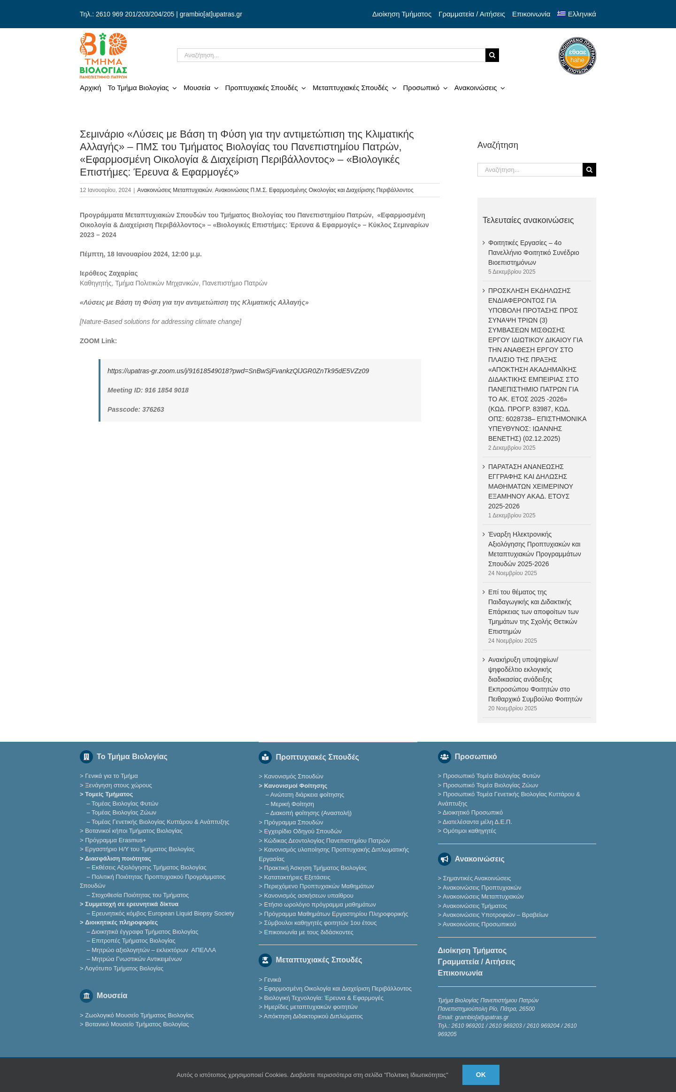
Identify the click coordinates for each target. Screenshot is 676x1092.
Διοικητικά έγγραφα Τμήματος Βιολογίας (145, 931)
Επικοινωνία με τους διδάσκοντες (308, 932)
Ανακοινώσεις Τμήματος (475, 905)
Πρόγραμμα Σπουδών (293, 822)
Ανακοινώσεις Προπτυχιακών (481, 887)
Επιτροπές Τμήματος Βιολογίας (134, 940)
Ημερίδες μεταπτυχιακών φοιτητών (311, 1006)
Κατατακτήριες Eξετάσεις (297, 877)
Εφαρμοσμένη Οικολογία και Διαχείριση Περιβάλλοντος (338, 988)
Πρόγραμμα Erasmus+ (115, 840)
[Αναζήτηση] (492, 55)
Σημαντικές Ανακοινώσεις (477, 878)
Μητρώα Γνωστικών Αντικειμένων (137, 958)
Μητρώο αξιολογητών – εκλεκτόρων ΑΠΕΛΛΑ (154, 950)
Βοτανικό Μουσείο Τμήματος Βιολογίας (137, 1024)
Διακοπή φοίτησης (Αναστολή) (311, 812)
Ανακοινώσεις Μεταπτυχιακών (174, 190)
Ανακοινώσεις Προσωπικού (479, 924)
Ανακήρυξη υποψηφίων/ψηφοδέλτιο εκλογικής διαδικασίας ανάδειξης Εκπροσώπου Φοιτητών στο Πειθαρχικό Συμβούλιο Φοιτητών (535, 679)
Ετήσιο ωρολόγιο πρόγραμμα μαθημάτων (320, 904)
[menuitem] (576, 14)
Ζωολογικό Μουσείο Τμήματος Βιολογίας (139, 1015)
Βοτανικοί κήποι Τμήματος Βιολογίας (134, 830)
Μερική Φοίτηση (292, 803)
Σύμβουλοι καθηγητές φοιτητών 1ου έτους (320, 922)
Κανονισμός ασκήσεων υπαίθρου (308, 895)
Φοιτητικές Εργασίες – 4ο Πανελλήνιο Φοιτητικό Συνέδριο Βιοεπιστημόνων (533, 252)
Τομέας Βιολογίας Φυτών (125, 803)
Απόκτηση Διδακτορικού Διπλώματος (313, 1016)
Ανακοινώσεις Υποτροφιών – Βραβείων (495, 914)
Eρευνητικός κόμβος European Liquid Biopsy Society (163, 913)
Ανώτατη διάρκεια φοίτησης (307, 794)
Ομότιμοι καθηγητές (469, 830)
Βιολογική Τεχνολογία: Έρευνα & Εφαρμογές (323, 997)
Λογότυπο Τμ (123, 968)
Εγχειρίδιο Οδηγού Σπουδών (303, 831)
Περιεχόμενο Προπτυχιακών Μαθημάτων (319, 886)
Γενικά (272, 979)
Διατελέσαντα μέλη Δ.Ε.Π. (477, 821)
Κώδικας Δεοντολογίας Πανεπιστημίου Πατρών (327, 840)
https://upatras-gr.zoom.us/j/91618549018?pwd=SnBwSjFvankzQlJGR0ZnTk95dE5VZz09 (238, 371)
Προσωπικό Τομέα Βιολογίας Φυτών (491, 775)
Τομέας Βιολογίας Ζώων (124, 812)
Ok (481, 1074)
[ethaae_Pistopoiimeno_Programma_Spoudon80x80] (577, 40)
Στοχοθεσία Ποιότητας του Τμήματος (140, 895)
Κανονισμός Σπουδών (293, 776)
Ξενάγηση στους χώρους (118, 785)
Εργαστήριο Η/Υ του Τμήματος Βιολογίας (139, 849)
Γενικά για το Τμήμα (111, 775)
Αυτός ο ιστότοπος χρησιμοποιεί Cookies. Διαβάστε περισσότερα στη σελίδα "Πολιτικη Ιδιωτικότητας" (312, 1074)
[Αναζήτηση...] (331, 55)
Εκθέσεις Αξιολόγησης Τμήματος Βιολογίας (149, 867)
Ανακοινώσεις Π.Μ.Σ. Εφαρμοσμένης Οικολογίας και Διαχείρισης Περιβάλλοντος (314, 190)
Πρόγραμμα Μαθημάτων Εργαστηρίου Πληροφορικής (336, 913)
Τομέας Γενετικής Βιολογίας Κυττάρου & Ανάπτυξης (160, 821)
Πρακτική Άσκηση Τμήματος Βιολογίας (315, 867)
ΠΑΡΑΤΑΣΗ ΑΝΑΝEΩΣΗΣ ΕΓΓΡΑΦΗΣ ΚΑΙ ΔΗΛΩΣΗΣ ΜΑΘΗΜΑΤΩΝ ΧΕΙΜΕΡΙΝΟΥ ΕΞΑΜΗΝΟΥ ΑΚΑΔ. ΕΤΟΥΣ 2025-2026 (530, 486)
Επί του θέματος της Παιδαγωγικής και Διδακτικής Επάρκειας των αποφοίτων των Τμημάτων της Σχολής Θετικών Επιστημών (533, 611)
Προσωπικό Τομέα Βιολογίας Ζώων (490, 785)
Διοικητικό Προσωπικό (473, 812)
